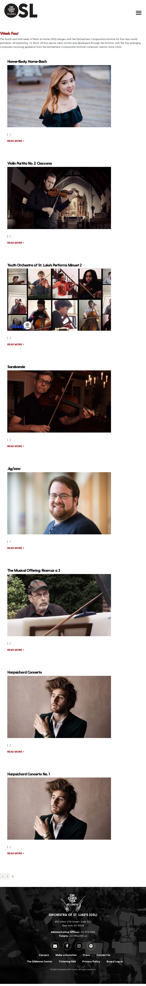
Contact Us (103, 956)
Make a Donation (66, 956)
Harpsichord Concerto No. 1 (28, 775)
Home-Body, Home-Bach (27, 63)
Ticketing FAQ (67, 963)
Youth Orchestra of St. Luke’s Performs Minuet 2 (44, 267)
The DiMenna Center (39, 963)
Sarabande (16, 368)
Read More (14, 142)
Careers (44, 956)
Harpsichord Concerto (24, 674)
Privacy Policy (91, 963)
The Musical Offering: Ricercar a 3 (33, 572)
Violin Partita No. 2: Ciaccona (29, 165)
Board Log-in (115, 963)
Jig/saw (13, 470)
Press (86, 956)
